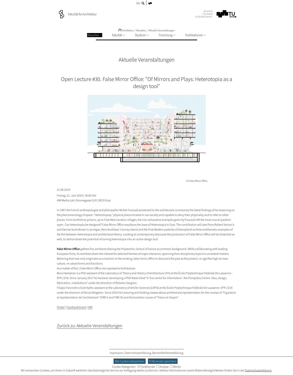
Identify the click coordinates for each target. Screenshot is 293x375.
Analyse (162, 366)
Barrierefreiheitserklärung (167, 353)
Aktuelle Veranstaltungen (162, 30)
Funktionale (146, 366)
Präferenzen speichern (162, 361)
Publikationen (195, 35)
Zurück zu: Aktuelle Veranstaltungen (89, 326)
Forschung (167, 35)
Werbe (175, 366)
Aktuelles (94, 35)
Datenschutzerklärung (137, 353)
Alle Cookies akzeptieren (129, 361)
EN (138, 3)
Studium (142, 35)
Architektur (126, 30)
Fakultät (118, 35)
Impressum (116, 353)
